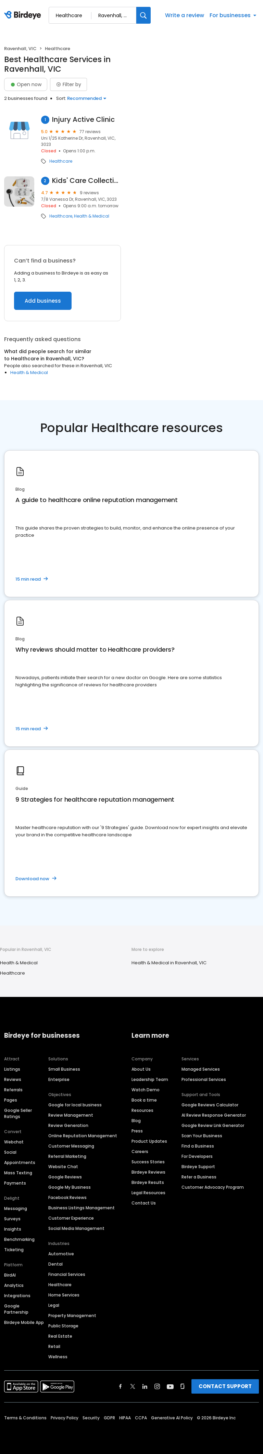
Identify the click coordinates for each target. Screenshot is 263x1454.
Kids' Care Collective (86, 180)
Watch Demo (146, 1090)
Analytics (14, 1285)
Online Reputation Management (82, 1136)
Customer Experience (71, 1218)
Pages (10, 1100)
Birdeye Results (148, 1182)
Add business (43, 300)
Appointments (19, 1162)
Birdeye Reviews (148, 1172)
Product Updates (149, 1141)
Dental (55, 1264)
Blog (136, 1121)
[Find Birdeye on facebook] (120, 1386)
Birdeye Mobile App (24, 1322)
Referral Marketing (67, 1156)
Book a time (144, 1100)
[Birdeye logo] (23, 15)
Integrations (17, 1296)
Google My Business (69, 1187)
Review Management (70, 1115)
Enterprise (59, 1079)
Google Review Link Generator (212, 1125)
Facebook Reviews (67, 1197)
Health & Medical (91, 216)
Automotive (61, 1254)
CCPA (141, 1418)
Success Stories (148, 1162)
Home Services (63, 1295)
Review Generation (68, 1125)
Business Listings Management (81, 1208)
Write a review (184, 15)
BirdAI (10, 1275)
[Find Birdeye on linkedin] (145, 1386)
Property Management (72, 1315)
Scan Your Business (201, 1136)
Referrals (13, 1090)
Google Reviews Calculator (209, 1105)
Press (137, 1131)
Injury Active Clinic (83, 119)
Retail (54, 1346)
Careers (140, 1151)
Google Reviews (65, 1177)
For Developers (197, 1156)
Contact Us (144, 1203)
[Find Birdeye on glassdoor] (182, 1386)
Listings (12, 1069)
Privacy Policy (64, 1418)
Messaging (15, 1208)
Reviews (12, 1079)
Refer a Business (198, 1177)
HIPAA (125, 1418)
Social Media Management (76, 1228)
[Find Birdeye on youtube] (170, 1386)
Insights (12, 1229)
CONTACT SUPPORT (225, 1386)
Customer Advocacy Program (212, 1187)
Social (10, 1152)
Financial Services (66, 1274)
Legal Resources (148, 1193)
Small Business (64, 1069)
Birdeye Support (198, 1167)
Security (91, 1418)
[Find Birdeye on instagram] (157, 1386)
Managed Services (200, 1069)
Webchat (14, 1142)
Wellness (57, 1357)
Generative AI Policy (172, 1418)
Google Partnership (16, 1309)
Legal (53, 1305)
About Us (141, 1069)
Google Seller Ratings (18, 1113)
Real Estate (60, 1336)
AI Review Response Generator (213, 1115)
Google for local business (75, 1105)
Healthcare (60, 161)
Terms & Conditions (25, 1418)
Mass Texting (18, 1173)
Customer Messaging (71, 1146)
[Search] (143, 15)
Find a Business (197, 1146)
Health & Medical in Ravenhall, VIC (169, 962)
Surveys (12, 1219)
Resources (142, 1110)
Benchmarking (19, 1239)
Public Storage (63, 1326)
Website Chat (63, 1167)
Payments (15, 1183)
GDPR (109, 1418)
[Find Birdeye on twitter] (132, 1386)
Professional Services (203, 1079)
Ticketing (14, 1250)
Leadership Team (150, 1079)
